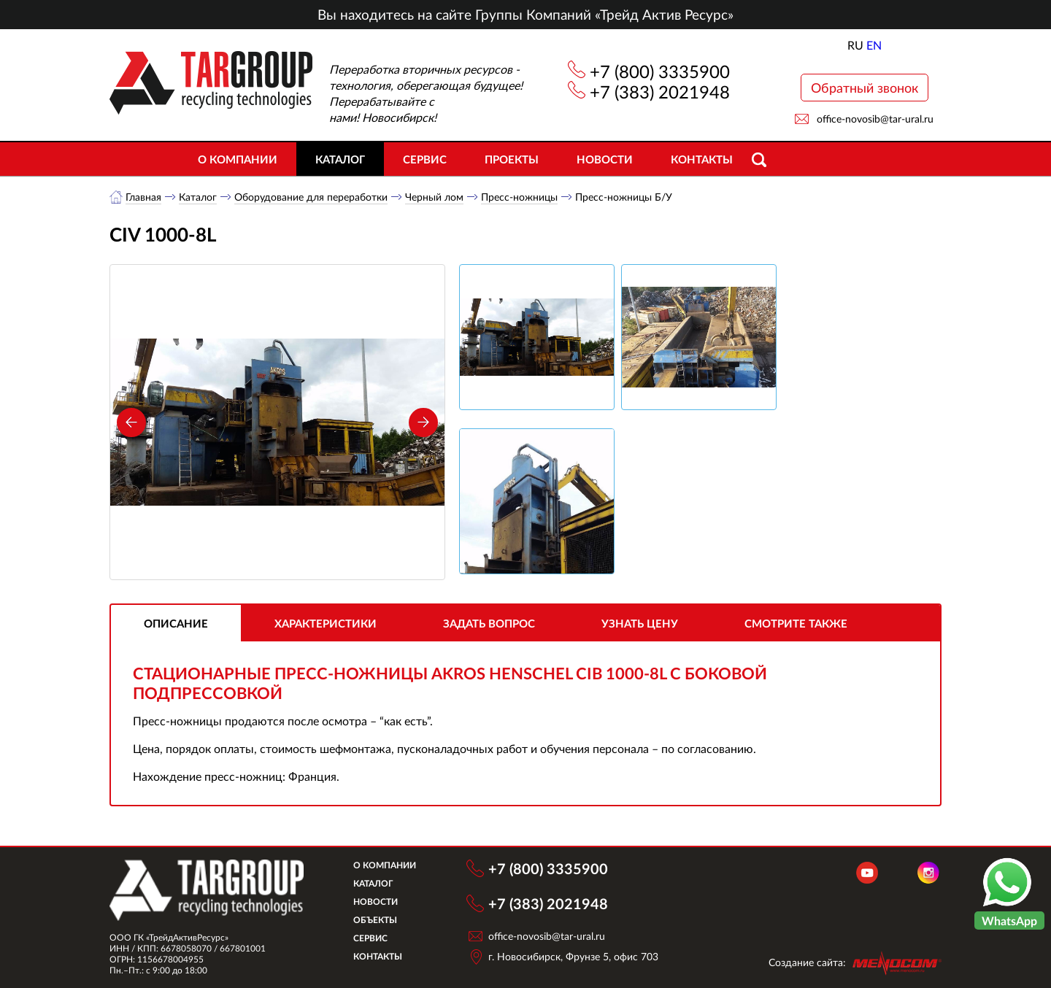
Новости (605, 159)
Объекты (375, 919)
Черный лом (434, 196)
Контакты (702, 159)
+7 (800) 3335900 (660, 71)
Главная (143, 196)
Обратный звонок (864, 88)
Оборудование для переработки (311, 196)
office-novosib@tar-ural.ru (875, 118)
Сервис (425, 159)
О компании (237, 159)
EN (874, 45)
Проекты (512, 159)
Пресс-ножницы (519, 196)
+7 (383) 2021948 (660, 91)
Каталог (340, 159)
